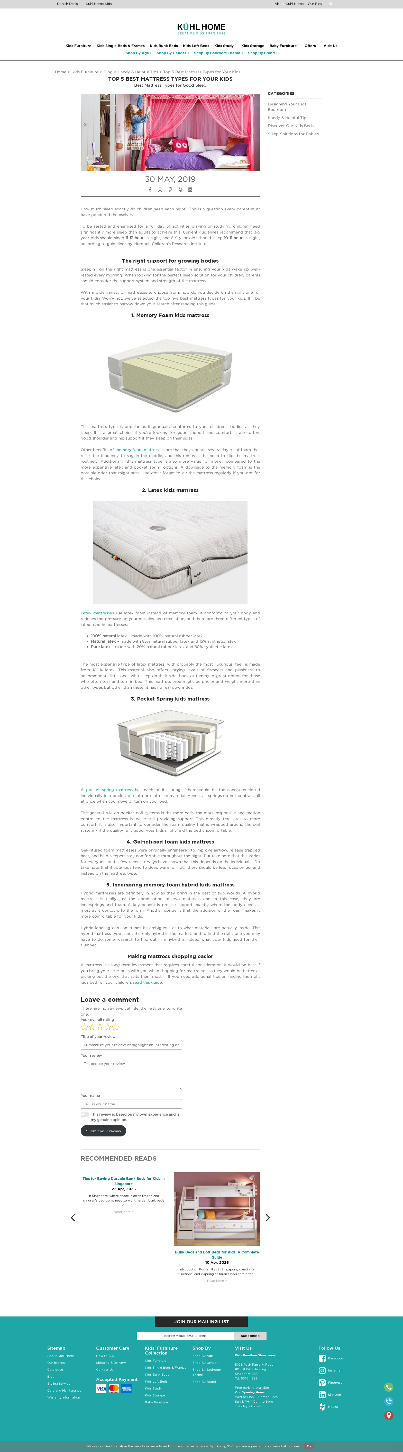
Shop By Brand (204, 1381)
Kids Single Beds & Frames (165, 1367)
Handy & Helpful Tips (138, 72)
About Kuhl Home (289, 3)
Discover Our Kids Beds (291, 125)
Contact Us (104, 1369)
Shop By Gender (205, 1362)
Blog (108, 72)
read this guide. (148, 982)
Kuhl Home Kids (99, 3)
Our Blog (315, 3)
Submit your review (103, 1131)
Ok (309, 1446)
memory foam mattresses (139, 449)
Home (60, 72)
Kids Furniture (84, 72)
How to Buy (105, 1355)
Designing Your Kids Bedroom (287, 106)
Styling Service (58, 1383)
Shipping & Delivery (111, 1362)
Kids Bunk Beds (157, 1374)
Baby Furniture (156, 1402)
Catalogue (55, 1369)
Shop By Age (203, 1355)
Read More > (124, 1211)
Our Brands (56, 1362)
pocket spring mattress (109, 789)
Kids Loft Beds (156, 1381)
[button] (75, 1217)
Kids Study (153, 1388)
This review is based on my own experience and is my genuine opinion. (135, 1117)
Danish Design (68, 3)
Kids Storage (155, 1395)
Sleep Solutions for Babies (293, 134)
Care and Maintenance (64, 1390)
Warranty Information (63, 1397)
